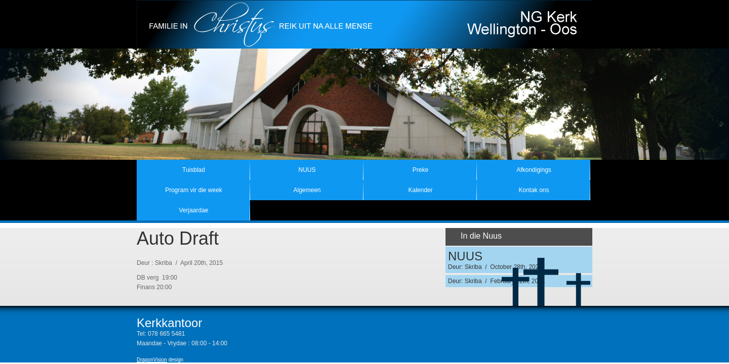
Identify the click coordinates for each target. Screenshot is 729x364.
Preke (420, 169)
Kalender (420, 190)
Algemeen (306, 190)
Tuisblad (193, 169)
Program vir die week (193, 190)
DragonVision (152, 359)
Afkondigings (533, 169)
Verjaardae (193, 210)
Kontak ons (533, 190)
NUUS (306, 169)
